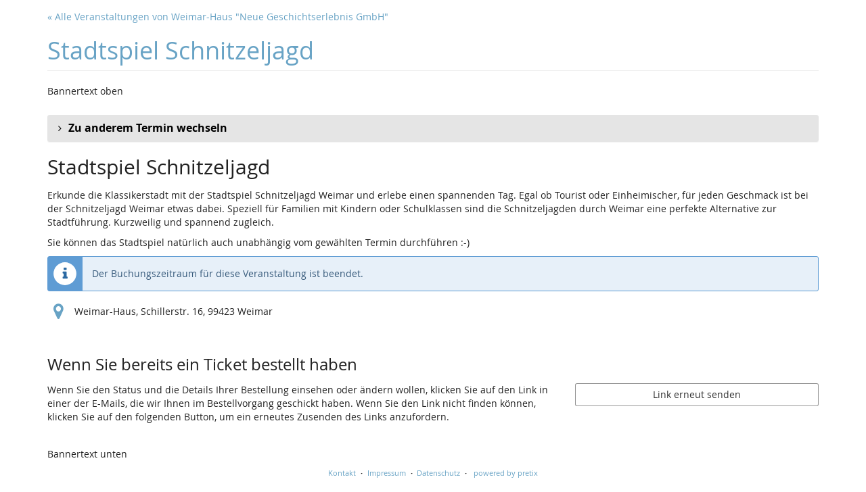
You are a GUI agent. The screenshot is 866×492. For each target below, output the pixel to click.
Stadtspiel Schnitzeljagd (180, 50)
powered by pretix (506, 473)
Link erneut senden (697, 394)
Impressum (386, 473)
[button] (433, 128)
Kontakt (342, 473)
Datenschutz (438, 473)
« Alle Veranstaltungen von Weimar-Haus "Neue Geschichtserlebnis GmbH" (217, 16)
